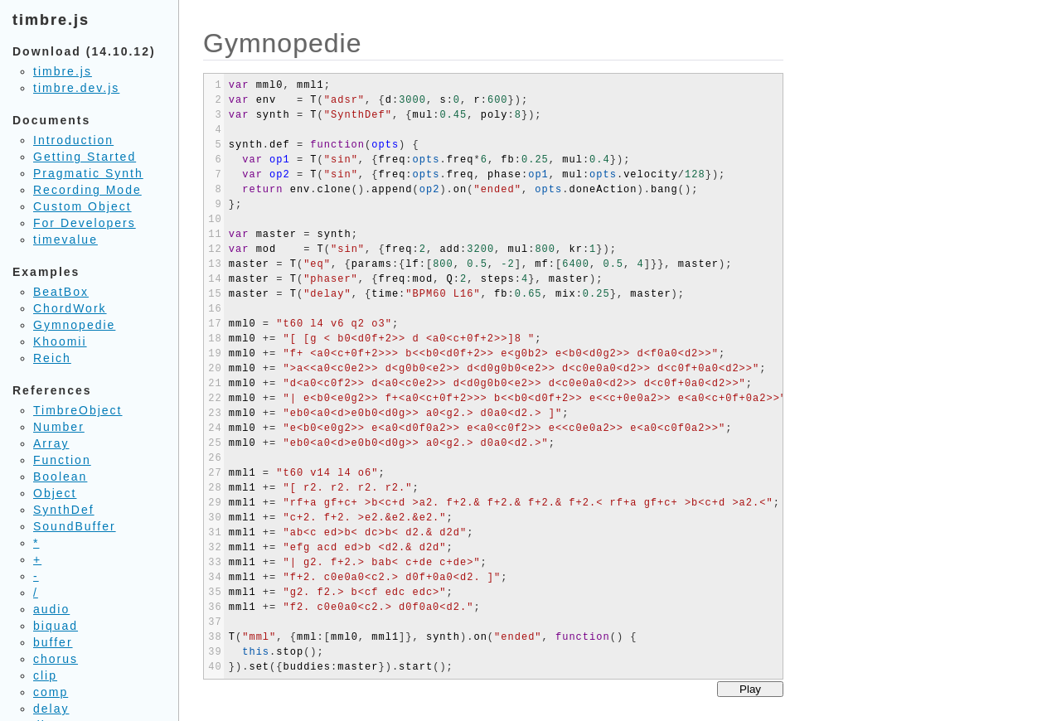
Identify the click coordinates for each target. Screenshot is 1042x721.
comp (50, 692)
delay (51, 708)
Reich (52, 358)
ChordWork (70, 308)
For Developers (84, 223)
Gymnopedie (74, 324)
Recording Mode (87, 189)
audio (51, 609)
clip (45, 675)
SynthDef (64, 509)
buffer (53, 642)
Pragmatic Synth (88, 173)
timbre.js (62, 71)
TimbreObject (78, 410)
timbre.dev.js (76, 87)
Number (59, 426)
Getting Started (84, 156)
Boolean (60, 476)
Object (54, 493)
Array (51, 443)
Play (750, 689)
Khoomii (60, 341)
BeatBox (61, 291)
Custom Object (82, 206)
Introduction (73, 140)
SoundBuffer (74, 526)
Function (62, 460)
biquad (55, 625)
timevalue (65, 239)
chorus (55, 658)
